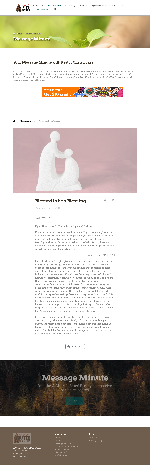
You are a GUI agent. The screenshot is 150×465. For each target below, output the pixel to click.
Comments (75, 346)
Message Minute (27, 121)
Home (19, 33)
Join (75, 401)
